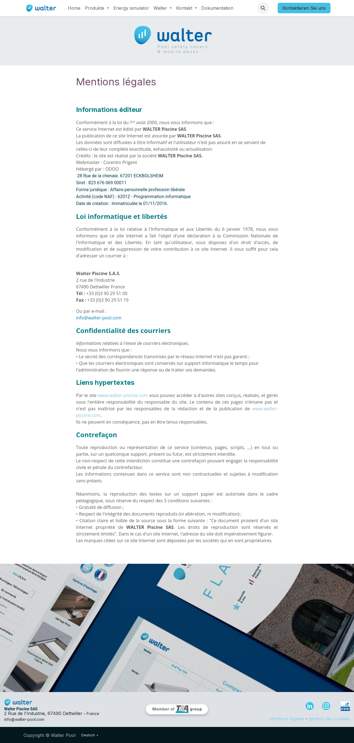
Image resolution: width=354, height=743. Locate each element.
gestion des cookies (329, 718)
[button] (263, 8)
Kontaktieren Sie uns (304, 8)
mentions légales (286, 718)
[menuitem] (74, 8)
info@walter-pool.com (98, 318)
